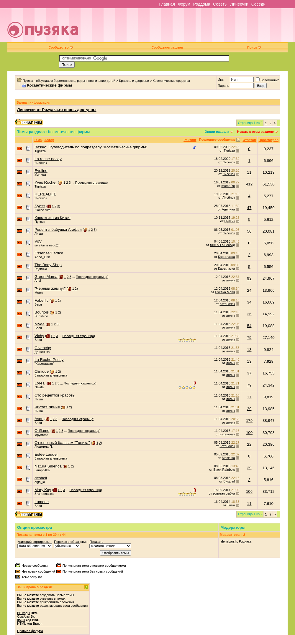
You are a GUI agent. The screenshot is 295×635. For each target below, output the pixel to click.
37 (249, 373)
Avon (39, 419)
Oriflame (42, 430)
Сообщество (60, 47)
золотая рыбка (224, 493)
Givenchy (43, 348)
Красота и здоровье (134, 80)
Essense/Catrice (49, 253)
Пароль (223, 85)
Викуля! (229, 481)
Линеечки (239, 4)
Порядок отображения (70, 541)
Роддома (201, 4)
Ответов (249, 140)
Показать (96, 541)
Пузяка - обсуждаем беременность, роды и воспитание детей (69, 80)
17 (249, 397)
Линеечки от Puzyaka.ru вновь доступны (56, 109)
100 (249, 432)
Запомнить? (267, 80)
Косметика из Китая (53, 217)
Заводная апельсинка (51, 375)
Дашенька (42, 352)
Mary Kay (43, 490)
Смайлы (23, 616)
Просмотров (268, 140)
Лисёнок (41, 163)
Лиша (39, 233)
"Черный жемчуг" (50, 288)
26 (249, 314)
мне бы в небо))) (47, 245)
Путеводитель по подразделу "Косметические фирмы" (97, 147)
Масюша (228, 458)
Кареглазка (226, 256)
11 (249, 172)
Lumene (42, 502)
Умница (40, 174)
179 (249, 420)
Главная (167, 4)
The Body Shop (48, 265)
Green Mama (46, 276)
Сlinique (42, 371)
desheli (41, 478)
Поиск (254, 47)
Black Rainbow (224, 469)
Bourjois (42, 312)
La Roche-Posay (49, 359)
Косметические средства (171, 80)
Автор (49, 140)
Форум (184, 4)
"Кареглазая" (44, 363)
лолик (230, 280)
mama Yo (228, 186)
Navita (39, 387)
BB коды (23, 613)
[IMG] (21, 620)
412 (249, 184)
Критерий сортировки (33, 541)
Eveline (41, 170)
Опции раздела (217, 131)
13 (249, 349)
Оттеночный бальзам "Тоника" (62, 442)
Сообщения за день (167, 47)
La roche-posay (48, 159)
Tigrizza (40, 151)
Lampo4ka (42, 470)
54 (249, 326)
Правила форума (30, 631)
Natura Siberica (48, 466)
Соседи (258, 4)
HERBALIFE (45, 194)
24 (249, 290)
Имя (221, 79)
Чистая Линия (47, 407)
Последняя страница (91, 182)
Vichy (39, 336)
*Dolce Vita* (43, 210)
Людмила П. (44, 446)
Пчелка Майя (225, 292)
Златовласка (44, 493)
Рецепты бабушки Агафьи (58, 229)
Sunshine (41, 316)
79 (249, 337)
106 (249, 491)
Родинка (41, 269)
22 (249, 444)
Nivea (40, 324)
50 (249, 231)
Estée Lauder (46, 454)
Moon (39, 292)
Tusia (231, 505)
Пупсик (40, 221)
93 (249, 278)
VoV (38, 241)
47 (249, 207)
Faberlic (41, 300)
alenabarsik (228, 541)
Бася (38, 304)
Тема (38, 140)
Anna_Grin (42, 257)
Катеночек (227, 304)
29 (249, 409)
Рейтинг (189, 140)
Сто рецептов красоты (55, 395)
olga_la (40, 482)
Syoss (40, 206)
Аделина (228, 209)
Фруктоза (41, 435)
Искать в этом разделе (255, 131)
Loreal (40, 383)
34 (249, 302)
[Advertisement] (194, 27)
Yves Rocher (46, 182)
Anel (38, 280)
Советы (220, 4)
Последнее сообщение (217, 139)
